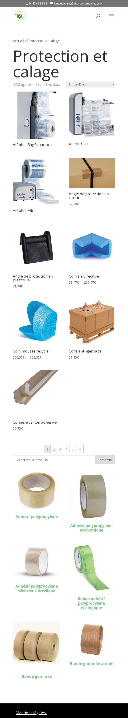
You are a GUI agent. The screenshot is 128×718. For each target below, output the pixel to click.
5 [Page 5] (73, 449)
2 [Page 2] (54, 449)
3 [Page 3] (60, 449)
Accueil (18, 40)
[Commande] (90, 84)
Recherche (105, 460)
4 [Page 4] (66, 449)
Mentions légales (31, 712)
